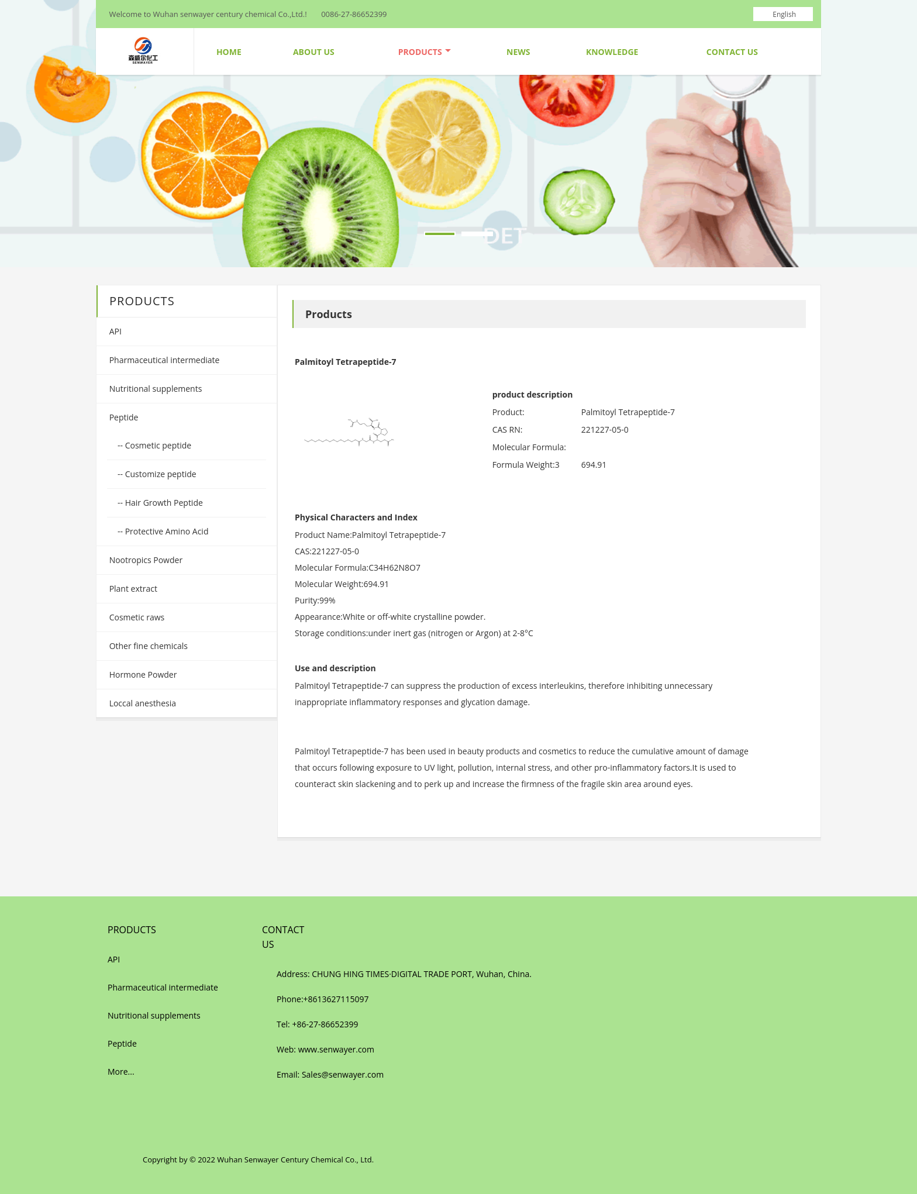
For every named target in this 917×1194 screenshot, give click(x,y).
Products (424, 51)
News (518, 51)
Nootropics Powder (144, 559)
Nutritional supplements (154, 388)
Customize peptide (159, 473)
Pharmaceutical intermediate (163, 359)
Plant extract (132, 588)
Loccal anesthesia (141, 703)
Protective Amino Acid (165, 531)
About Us (314, 51)
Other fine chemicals (147, 645)
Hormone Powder (142, 674)
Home (229, 51)
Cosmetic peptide (157, 445)
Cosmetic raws (135, 617)
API (114, 331)
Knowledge (612, 51)
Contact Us (732, 51)
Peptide (122, 417)
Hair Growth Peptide (163, 502)
